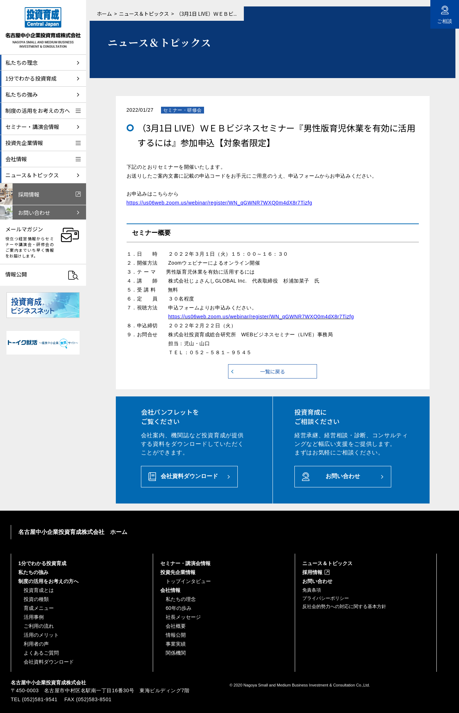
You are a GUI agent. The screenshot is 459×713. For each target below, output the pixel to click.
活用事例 (34, 617)
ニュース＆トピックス (144, 13)
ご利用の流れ (39, 626)
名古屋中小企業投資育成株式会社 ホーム (72, 532)
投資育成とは (39, 590)
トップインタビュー (188, 581)
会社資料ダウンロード (189, 476)
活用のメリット (41, 635)
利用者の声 (36, 644)
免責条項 (311, 590)
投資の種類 (36, 599)
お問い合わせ (343, 476)
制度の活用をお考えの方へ (48, 581)
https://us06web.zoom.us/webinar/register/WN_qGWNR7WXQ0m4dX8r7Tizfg (219, 203)
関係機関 (176, 653)
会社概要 (176, 626)
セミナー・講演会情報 (185, 563)
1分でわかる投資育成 (42, 563)
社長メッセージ (183, 617)
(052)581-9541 (39, 699)
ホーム (104, 13)
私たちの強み (33, 572)
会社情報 (170, 590)
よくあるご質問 (41, 653)
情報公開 (176, 635)
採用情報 (312, 572)
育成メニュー (39, 608)
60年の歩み (178, 608)
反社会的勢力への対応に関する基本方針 (344, 606)
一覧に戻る (272, 371)
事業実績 (176, 644)
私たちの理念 (181, 599)
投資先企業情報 (177, 572)
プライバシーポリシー (325, 598)
